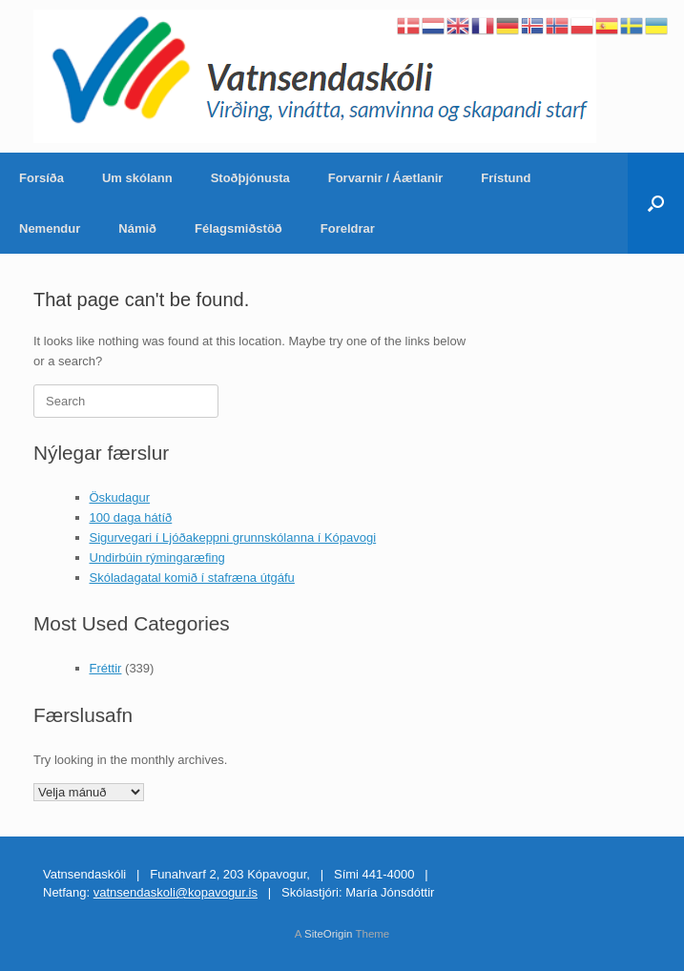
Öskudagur (120, 497)
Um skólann (137, 178)
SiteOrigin (328, 934)
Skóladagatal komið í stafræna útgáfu (192, 577)
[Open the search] (656, 203)
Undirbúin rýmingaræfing (157, 557)
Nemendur (49, 228)
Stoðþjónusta (250, 178)
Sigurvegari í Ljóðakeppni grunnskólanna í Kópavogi (233, 537)
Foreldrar (348, 228)
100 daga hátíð (131, 517)
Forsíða (41, 178)
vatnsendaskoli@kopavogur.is (175, 892)
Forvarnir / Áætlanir (386, 178)
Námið (137, 228)
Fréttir (106, 668)
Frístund (505, 178)
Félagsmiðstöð (238, 228)
